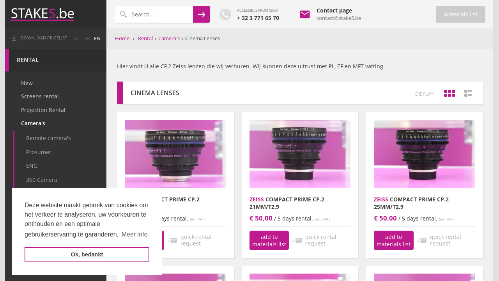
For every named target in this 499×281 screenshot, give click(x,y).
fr (88, 38)
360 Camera (42, 179)
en (98, 38)
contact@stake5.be (339, 17)
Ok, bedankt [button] (87, 254)
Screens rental (41, 96)
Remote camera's (49, 138)
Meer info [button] (135, 234)
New (28, 83)
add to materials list (269, 240)
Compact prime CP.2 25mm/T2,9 (411, 203)
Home (122, 38)
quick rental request (196, 240)
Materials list (461, 14)
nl (77, 38)
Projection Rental (44, 110)
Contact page (334, 10)
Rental (28, 60)
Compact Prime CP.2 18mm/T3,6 (162, 203)
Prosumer (39, 152)
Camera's (34, 123)
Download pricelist (44, 38)
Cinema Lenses (202, 38)
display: (425, 94)
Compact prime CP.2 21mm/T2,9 (287, 203)
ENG (32, 165)
